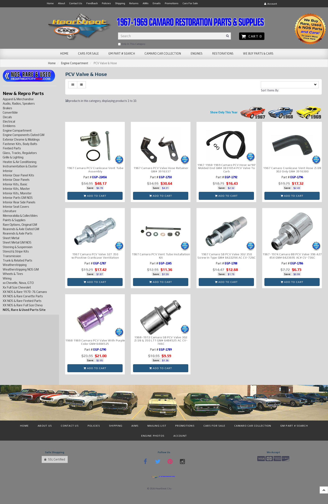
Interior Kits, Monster (17, 193)
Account (270, 3)
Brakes (7, 108)
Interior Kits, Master (16, 188)
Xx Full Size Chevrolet (17, 287)
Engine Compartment (74, 63)
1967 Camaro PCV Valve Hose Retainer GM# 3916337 (160, 169)
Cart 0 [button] (251, 36)
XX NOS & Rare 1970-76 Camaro (25, 292)
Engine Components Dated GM (23, 135)
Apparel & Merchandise (18, 99)
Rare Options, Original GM (20, 224)
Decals (7, 117)
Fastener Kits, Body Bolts (20, 144)
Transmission (12, 256)
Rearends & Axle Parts (17, 233)
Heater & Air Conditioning (19, 162)
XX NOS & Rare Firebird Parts (22, 301)
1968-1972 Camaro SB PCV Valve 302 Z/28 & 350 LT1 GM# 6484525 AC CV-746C (161, 340)
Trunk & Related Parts (17, 260)
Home (52, 63)
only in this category (131, 44)
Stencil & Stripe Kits (16, 251)
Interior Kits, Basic (15, 184)
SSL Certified (54, 459)
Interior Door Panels (16, 179)
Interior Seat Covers (16, 206)
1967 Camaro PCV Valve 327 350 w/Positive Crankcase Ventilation (95, 256)
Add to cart (95, 195)
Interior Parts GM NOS (18, 197)
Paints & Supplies (14, 220)
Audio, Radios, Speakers (19, 103)
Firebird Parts (12, 148)
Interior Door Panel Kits (18, 175)
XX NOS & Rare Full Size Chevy (23, 305)
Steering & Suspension (17, 247)
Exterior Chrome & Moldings (21, 139)
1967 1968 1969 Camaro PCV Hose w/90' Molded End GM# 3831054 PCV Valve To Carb (226, 168)
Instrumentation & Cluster (20, 166)
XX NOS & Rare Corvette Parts (23, 296)
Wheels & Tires (13, 274)
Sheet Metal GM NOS (17, 242)
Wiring (7, 278)
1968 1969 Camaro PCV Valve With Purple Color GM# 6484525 (95, 342)
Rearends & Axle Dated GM (21, 229)
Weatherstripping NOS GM (21, 269)
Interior (8, 171)
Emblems (9, 126)
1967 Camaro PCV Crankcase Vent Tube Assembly (95, 169)
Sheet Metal (11, 238)
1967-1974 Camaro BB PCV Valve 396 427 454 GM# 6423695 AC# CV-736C (292, 256)
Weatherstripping (15, 265)
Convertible (10, 112)
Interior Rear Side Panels (19, 202)
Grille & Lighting (13, 157)
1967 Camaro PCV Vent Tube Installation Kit (161, 256)
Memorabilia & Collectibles (20, 215)
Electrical (9, 121)
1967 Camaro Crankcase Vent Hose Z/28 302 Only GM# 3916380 (292, 169)
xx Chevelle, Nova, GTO (18, 283)
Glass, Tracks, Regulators (20, 153)
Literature (9, 211)
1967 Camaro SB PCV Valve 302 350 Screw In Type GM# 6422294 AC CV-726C (226, 256)
